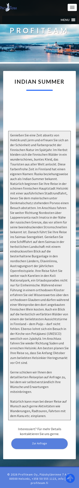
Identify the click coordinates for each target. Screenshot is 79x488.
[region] (39, 115)
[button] (65, 20)
